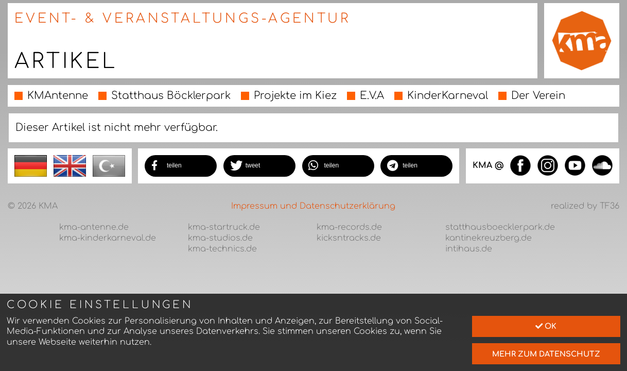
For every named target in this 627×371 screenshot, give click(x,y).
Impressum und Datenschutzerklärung (313, 206)
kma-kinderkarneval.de (107, 238)
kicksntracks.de (349, 238)
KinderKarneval (447, 96)
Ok (545, 326)
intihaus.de (468, 249)
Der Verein (538, 96)
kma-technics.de (222, 249)
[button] (181, 166)
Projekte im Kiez (295, 96)
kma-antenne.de (94, 227)
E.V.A (372, 96)
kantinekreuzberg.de (488, 238)
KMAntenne (57, 96)
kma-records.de (349, 227)
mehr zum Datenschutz (546, 354)
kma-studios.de (220, 238)
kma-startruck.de (224, 227)
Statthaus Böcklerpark (171, 96)
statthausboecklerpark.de (500, 227)
